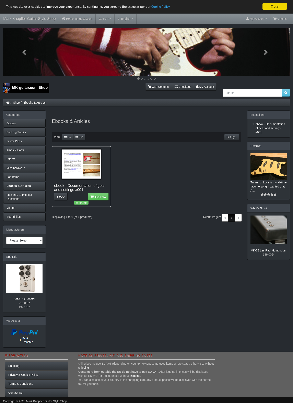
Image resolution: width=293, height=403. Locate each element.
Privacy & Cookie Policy (23, 374)
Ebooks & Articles (34, 102)
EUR (105, 19)
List (67, 137)
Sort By (231, 137)
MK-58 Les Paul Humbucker (268, 250)
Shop (16, 102)
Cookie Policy (160, 6)
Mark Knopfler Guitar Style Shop (29, 19)
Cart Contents (158, 86)
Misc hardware (16, 168)
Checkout (183, 86)
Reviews (255, 145)
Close (274, 6)
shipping (83, 367)
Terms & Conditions (20, 383)
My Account (205, 86)
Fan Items (13, 177)
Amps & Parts (15, 150)
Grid (79, 137)
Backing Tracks (16, 132)
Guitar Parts (14, 141)
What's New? (258, 208)
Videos (11, 207)
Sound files (14, 216)
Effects (11, 159)
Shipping (14, 365)
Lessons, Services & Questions (19, 196)
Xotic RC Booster (24, 299)
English (125, 19)
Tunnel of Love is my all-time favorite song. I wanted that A (268, 186)
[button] (24, 52)
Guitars (11, 123)
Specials (11, 256)
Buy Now (98, 196)
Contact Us (15, 392)
